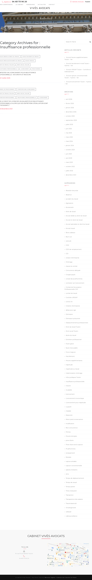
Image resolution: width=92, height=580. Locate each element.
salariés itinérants (71, 470)
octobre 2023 (70, 149)
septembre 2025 (71, 120)
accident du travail (72, 199)
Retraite (68, 457)
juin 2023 (69, 154)
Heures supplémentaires (74, 360)
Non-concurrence (72, 428)
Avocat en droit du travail (33, 56)
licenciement (28, 69)
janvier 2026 (70, 107)
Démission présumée (73, 318)
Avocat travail (32, 61)
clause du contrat (71, 266)
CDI (67, 253)
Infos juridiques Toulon (73, 377)
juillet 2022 (69, 171)
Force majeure (71, 352)
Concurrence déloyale (73, 270)
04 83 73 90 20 (19, 2)
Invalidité (69, 390)
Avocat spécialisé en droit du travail (13, 61)
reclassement (70, 453)
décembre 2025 (71, 112)
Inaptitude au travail (72, 369)
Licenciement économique (75, 398)
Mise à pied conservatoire (74, 419)
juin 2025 (69, 128)
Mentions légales (50, 577)
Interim (68, 386)
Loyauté (68, 407)
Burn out (69, 237)
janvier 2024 (70, 145)
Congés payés (70, 274)
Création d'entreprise (73, 306)
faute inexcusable (72, 348)
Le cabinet (19, 4)
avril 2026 (69, 99)
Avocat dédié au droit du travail (12, 56)
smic (67, 474)
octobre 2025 (70, 116)
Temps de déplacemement (75, 478)
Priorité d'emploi (71, 436)
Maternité (69, 415)
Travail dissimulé (71, 503)
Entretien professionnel (9, 98)
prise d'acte (70, 440)
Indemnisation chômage (74, 373)
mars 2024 (69, 141)
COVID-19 (69, 302)
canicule (68, 241)
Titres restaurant (71, 491)
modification (70, 423)
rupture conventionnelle (74, 465)
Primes (68, 432)
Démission (69, 314)
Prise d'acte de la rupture (74, 444)
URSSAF (68, 512)
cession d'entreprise (72, 258)
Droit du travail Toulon (9, 65)
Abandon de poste (72, 190)
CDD (67, 245)
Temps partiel (70, 486)
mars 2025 (69, 137)
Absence (69, 195)
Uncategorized (71, 507)
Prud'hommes (39, 69)
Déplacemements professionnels (77, 323)
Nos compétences (6, 5)
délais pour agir (71, 310)
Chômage (69, 262)
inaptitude (69, 365)
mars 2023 (69, 162)
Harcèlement (70, 356)
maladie (68, 411)
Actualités (42, 4)
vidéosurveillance (71, 516)
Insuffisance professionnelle (11, 69)
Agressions (69, 203)
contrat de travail (71, 293)
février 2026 (70, 103)
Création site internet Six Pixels (66, 577)
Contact (52, 4)
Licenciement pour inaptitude (76, 402)
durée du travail (71, 335)
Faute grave (70, 344)
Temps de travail (71, 482)
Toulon (87, 2)
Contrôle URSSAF (72, 297)
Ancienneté (70, 207)
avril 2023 (69, 158)
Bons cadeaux (70, 232)
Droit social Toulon (26, 65)
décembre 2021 (71, 175)
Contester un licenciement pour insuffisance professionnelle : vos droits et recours (20, 74)
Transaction (69, 495)
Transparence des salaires (74, 499)
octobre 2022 (70, 166)
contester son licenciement (29, 89)
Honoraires (30, 4)
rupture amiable (71, 461)
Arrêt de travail (71, 211)
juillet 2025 (69, 124)
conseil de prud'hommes (9, 89)
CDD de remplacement (74, 249)
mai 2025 (69, 133)
